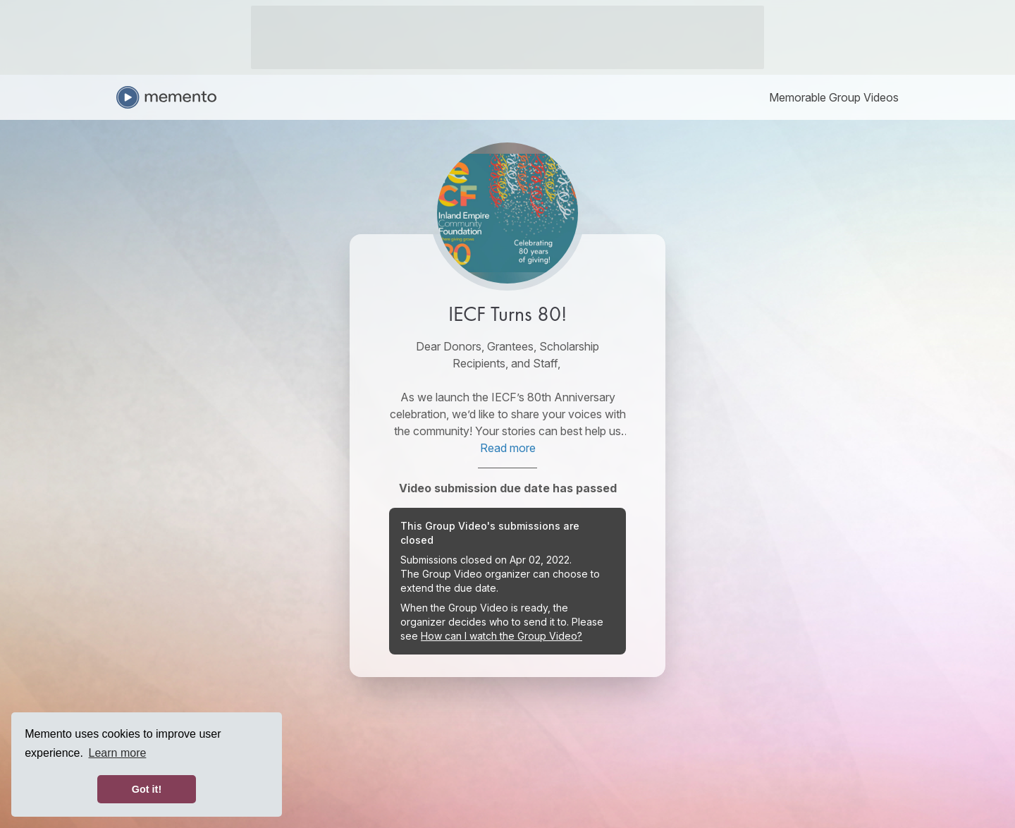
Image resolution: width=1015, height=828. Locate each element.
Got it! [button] (146, 789)
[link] (834, 97)
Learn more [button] (118, 753)
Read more (508, 448)
